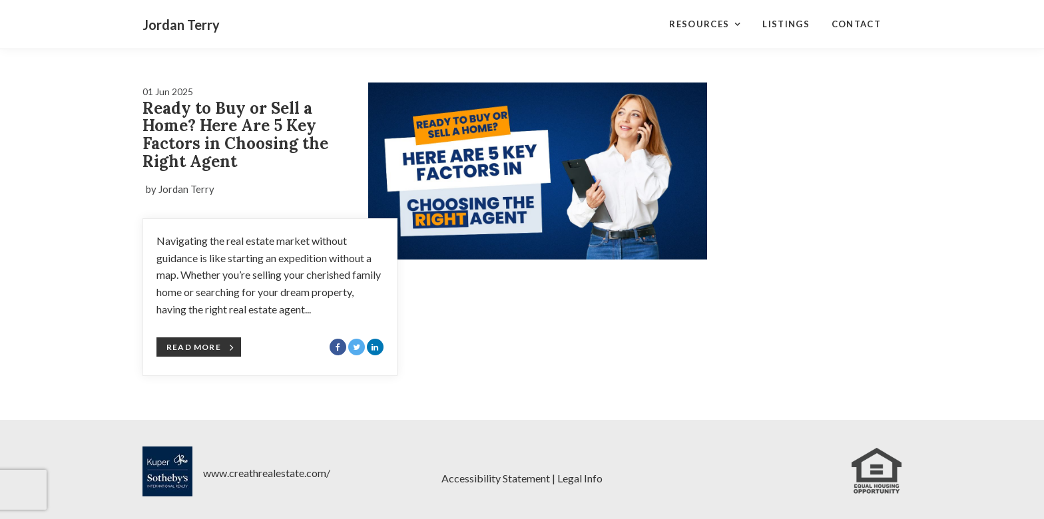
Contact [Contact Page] (856, 24)
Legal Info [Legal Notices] (580, 478)
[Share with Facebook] (338, 347)
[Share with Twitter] (356, 347)
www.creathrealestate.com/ (266, 472)
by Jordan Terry (180, 189)
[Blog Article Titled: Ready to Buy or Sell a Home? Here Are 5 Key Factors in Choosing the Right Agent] (537, 171)
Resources (699, 24)
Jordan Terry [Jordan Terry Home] (181, 24)
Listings (785, 24)
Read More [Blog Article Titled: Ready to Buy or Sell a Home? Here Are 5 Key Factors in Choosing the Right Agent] (200, 347)
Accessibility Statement (495, 478)
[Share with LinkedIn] (375, 347)
